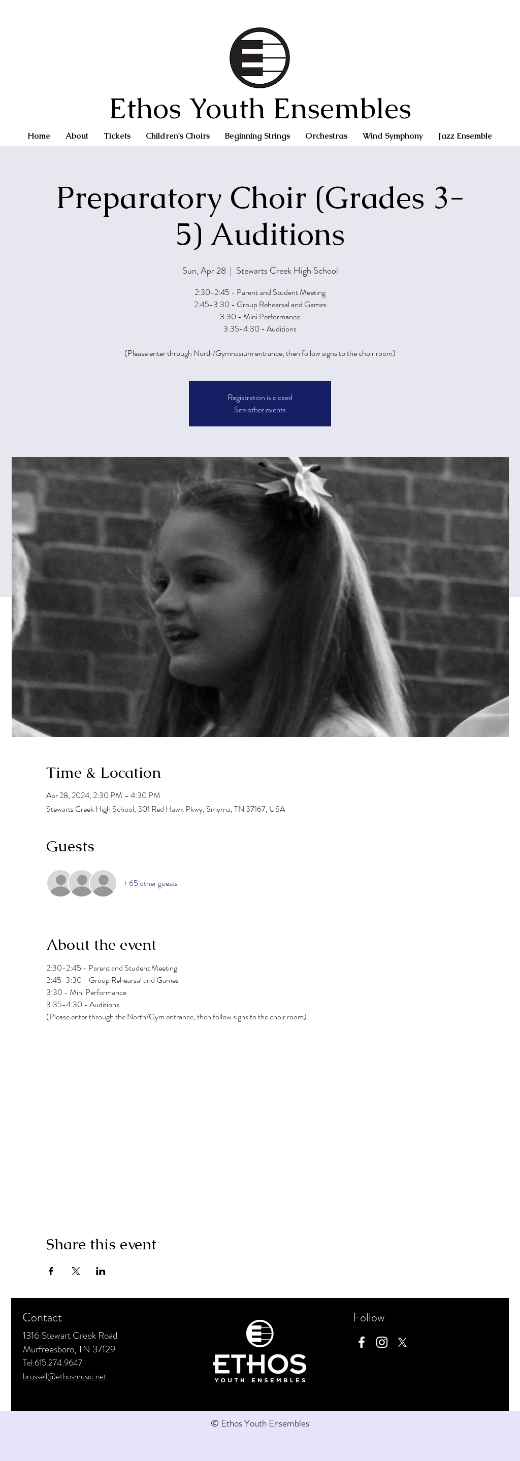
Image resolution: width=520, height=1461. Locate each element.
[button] (77, 136)
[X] (402, 1342)
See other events (260, 409)
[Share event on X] (76, 1271)
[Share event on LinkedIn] (101, 1271)
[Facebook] (361, 1342)
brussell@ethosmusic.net (65, 1376)
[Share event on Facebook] (51, 1271)
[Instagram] (381, 1342)
